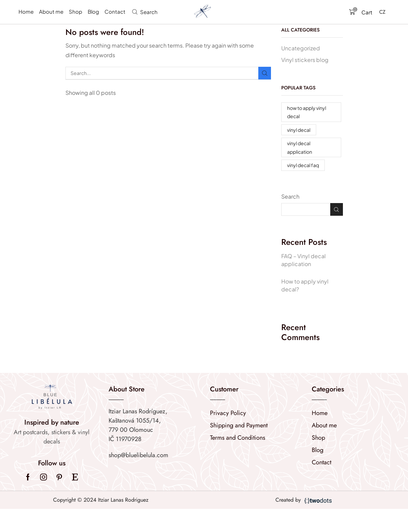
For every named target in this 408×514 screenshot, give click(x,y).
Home (319, 413)
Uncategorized (300, 48)
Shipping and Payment (239, 425)
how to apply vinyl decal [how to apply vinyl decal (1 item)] (306, 112)
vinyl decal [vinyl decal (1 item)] (298, 130)
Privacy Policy (228, 413)
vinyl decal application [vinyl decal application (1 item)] (299, 147)
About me (324, 425)
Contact (321, 462)
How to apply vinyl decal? (305, 285)
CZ (382, 12)
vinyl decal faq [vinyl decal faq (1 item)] (303, 165)
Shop (318, 437)
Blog (317, 450)
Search (290, 196)
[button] (145, 12)
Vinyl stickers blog (305, 59)
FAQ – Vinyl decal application (303, 259)
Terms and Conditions (237, 437)
